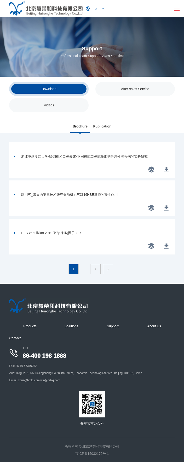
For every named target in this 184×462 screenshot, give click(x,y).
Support (113, 326)
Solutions (71, 326)
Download (48, 89)
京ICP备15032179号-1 (92, 454)
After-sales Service (135, 89)
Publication (102, 126)
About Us (154, 326)
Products (29, 326)
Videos (49, 105)
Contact (15, 338)
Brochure (80, 126)
